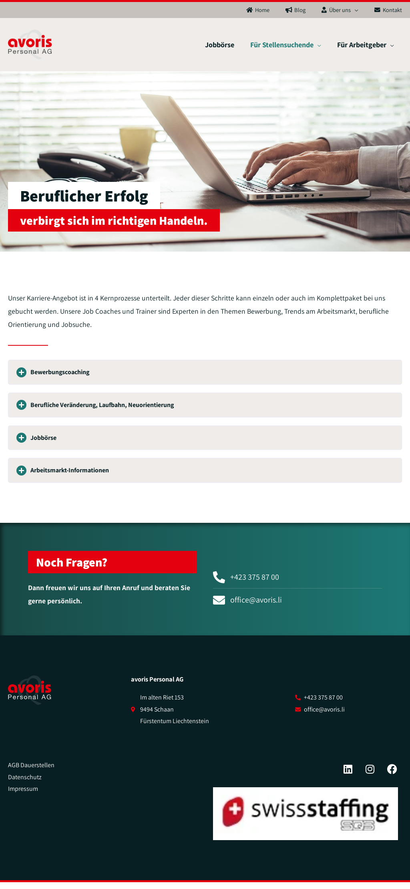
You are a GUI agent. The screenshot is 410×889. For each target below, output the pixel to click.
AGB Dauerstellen (31, 772)
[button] (205, 379)
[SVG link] (29, 697)
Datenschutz (25, 783)
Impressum (23, 795)
